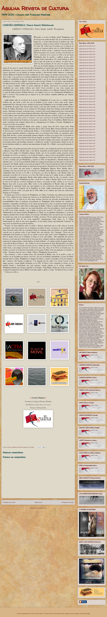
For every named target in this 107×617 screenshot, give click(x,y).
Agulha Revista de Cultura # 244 (87, 110)
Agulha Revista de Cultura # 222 (87, 48)
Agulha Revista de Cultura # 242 (87, 104)
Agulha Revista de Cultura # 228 (87, 65)
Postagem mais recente (9, 502)
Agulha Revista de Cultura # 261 (87, 157)
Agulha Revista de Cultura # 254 (87, 138)
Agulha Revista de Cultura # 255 (87, 140)
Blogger (88, 613)
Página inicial (38, 502)
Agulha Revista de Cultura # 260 (87, 154)
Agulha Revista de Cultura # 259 (87, 151)
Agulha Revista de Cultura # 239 (87, 96)
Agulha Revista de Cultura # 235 (87, 85)
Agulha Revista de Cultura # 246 (87, 115)
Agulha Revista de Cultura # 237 (87, 90)
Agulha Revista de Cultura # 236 (87, 87)
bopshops (77, 613)
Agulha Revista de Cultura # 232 (87, 76)
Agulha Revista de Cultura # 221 (87, 46)
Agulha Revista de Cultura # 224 (87, 54)
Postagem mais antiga (67, 502)
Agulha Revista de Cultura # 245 (87, 112)
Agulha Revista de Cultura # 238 (87, 93)
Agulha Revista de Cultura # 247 (87, 118)
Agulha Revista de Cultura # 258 (87, 149)
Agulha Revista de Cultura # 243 (87, 107)
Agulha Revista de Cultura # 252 (87, 132)
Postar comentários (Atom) (40, 508)
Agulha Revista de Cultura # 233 (87, 79)
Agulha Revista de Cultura (35, 8)
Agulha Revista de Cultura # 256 (87, 143)
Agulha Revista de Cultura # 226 (87, 60)
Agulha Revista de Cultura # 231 (87, 73)
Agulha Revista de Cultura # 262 (87, 160)
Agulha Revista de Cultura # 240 (87, 99)
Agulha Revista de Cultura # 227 (87, 62)
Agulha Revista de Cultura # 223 (87, 51)
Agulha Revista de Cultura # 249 (87, 124)
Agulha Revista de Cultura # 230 (87, 71)
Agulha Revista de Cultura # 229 (87, 68)
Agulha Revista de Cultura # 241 (87, 101)
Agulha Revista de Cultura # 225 (87, 57)
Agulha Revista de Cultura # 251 (87, 129)
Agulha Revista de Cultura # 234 (87, 82)
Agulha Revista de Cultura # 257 (87, 146)
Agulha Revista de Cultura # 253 (87, 135)
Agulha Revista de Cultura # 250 (87, 126)
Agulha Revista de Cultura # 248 (87, 121)
